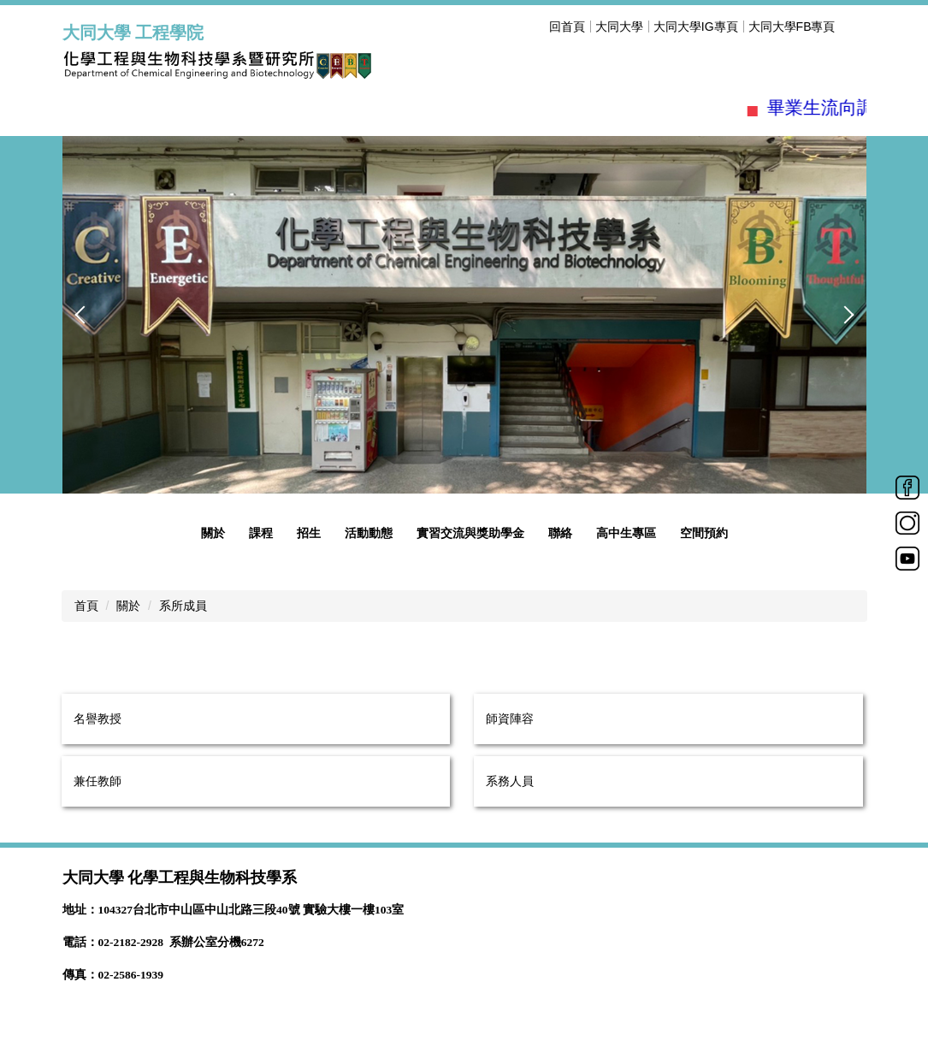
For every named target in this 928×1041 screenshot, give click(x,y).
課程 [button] (261, 533)
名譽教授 (97, 718)
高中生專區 (626, 533)
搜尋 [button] (856, 26)
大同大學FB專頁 (792, 26)
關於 (128, 605)
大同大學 (619, 26)
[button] (83, 314)
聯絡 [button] (560, 533)
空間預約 (704, 533)
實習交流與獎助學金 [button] (470, 533)
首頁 (86, 605)
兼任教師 (97, 781)
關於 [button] (213, 533)
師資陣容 (510, 718)
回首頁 (567, 26)
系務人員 (510, 781)
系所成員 (183, 605)
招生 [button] (309, 533)
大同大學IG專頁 (695, 26)
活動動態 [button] (369, 533)
